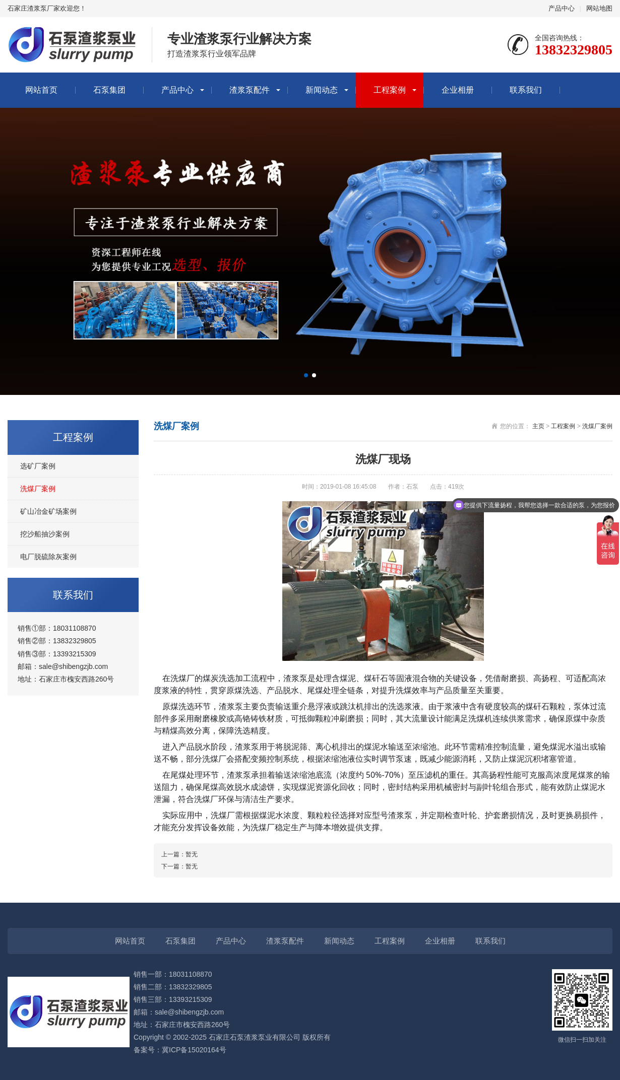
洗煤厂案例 (37, 489)
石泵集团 (109, 90)
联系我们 (526, 90)
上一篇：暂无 (179, 854)
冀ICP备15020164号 (194, 1050)
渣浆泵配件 (249, 90)
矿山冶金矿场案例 (48, 511)
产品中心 (561, 8)
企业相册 (458, 90)
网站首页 (41, 90)
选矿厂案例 (37, 466)
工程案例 (390, 90)
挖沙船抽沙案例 (45, 534)
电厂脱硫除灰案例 (48, 557)
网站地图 (599, 8)
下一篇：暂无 (179, 866)
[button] (306, 375)
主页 (538, 426)
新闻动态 (321, 90)
